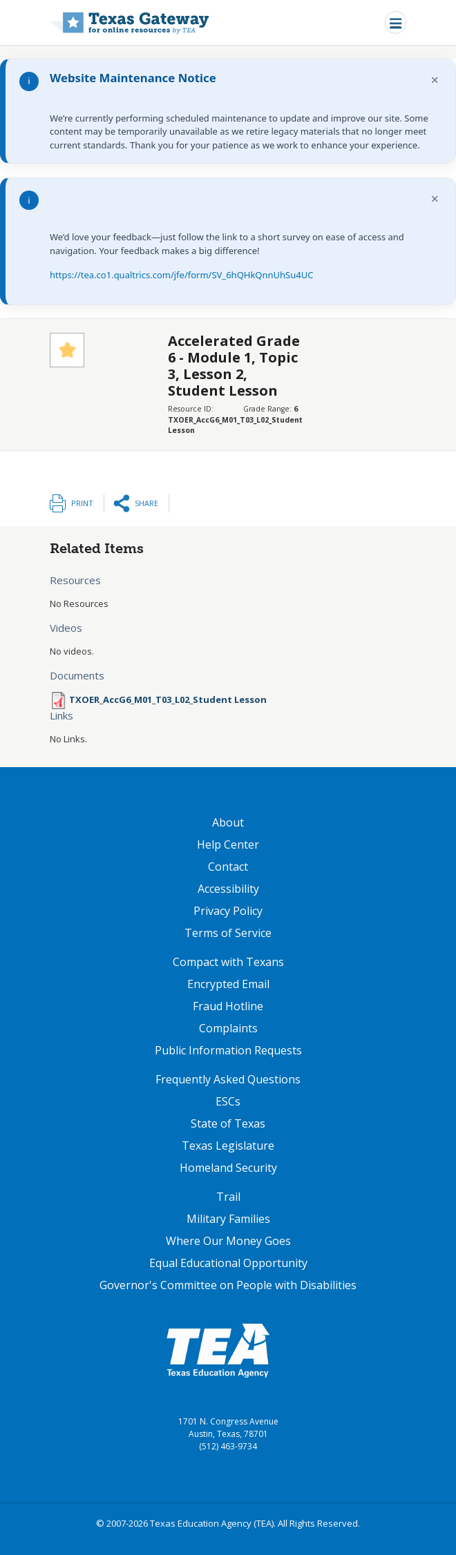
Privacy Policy (228, 910)
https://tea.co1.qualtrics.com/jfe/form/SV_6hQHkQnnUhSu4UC (181, 275)
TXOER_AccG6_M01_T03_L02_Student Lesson (168, 699)
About (228, 822)
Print (82, 503)
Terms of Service (228, 932)
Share (146, 503)
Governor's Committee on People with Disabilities (228, 1285)
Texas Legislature (228, 1145)
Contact (228, 866)
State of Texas (228, 1123)
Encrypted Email (228, 984)
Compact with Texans (228, 961)
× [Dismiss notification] (435, 79)
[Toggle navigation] (395, 22)
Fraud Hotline (228, 1006)
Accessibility (228, 888)
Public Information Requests (228, 1050)
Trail (228, 1196)
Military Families (228, 1218)
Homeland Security (228, 1167)
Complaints (228, 1028)
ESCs (228, 1101)
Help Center (228, 844)
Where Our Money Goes (228, 1240)
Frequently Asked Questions (228, 1079)
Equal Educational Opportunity (228, 1263)
